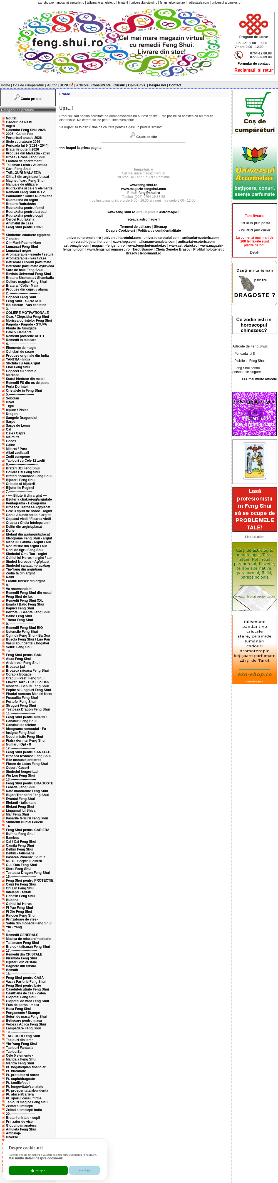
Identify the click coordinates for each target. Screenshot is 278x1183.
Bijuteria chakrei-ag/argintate (29, 499)
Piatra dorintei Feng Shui (25, 740)
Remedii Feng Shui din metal (28, 593)
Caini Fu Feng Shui (21, 884)
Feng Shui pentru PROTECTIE (29, 880)
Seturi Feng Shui (19, 647)
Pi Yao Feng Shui (19, 908)
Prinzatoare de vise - (22, 919)
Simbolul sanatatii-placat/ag (28, 565)
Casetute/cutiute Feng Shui (27, 989)
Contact (175, 85)
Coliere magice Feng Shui (26, 282)
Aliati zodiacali (17, 453)
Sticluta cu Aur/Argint (23, 363)
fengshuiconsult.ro (172, 2)
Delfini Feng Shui (19, 849)
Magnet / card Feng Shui (25, 180)
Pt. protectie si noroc (22, 1075)
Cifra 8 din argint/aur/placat (27, 177)
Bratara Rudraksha (21, 204)
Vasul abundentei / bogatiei (27, 643)
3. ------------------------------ (24, 309)
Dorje (10, 530)
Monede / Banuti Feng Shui (27, 686)
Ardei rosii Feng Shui (22, 663)
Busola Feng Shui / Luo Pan (28, 639)
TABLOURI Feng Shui (23, 1036)
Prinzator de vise (19, 1122)
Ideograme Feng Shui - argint (29, 538)
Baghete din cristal (21, 966)
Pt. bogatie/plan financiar (26, 1067)
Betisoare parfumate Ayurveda (30, 266)
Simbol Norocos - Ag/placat (27, 562)
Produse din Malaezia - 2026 (28, 153)
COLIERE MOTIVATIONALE (27, 313)
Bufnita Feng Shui (20, 834)
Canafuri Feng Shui (21, 721)
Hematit (12, 970)
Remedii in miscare (21, 340)
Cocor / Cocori (17, 768)
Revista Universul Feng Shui (28, 274)
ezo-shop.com (124, 242)
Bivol (10, 402)
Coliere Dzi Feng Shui (23, 472)
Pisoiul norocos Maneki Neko (29, 694)
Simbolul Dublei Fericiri (24, 822)
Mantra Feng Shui (20, 1063)
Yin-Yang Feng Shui (21, 1044)
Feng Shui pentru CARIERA (27, 830)
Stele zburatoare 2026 (23, 142)
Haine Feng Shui (19, 616)
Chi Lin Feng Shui (20, 888)
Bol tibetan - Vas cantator (26, 305)
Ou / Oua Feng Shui (21, 865)
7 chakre (12, 239)
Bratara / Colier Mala (22, 285)
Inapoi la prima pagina (83, 148)
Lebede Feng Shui (20, 787)
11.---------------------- (20, 713)
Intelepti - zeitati (18, 892)
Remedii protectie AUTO (25, 336)
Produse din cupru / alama (27, 289)
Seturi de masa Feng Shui (26, 1017)
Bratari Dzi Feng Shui (22, 468)
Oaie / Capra (15, 433)
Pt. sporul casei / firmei (24, 1098)
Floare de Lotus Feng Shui (27, 764)
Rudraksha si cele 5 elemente (29, 188)
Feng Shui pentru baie (23, 985)
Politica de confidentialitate (159, 230)
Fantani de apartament (23, 161)
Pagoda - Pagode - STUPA (26, 324)
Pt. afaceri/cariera (20, 1094)
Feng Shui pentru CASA (25, 978)
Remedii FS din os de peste (27, 383)
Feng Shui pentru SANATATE (29, 752)
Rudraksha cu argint (22, 200)
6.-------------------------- (22, 464)
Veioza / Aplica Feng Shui (26, 1024)
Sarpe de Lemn (18, 425)
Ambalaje (13, 1133)
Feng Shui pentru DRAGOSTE (29, 783)
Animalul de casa (19, 223)
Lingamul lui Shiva (20, 810)
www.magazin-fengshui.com (143, 189)
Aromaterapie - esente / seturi (29, 254)
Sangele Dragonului (21, 418)
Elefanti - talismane (21, 803)
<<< (62, 148)
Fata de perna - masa (22, 1005)
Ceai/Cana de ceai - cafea (26, 993)
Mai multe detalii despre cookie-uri (36, 1158)
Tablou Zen (14, 1052)
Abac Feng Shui (18, 659)
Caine (10, 445)
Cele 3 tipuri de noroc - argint (29, 511)
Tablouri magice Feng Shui (27, 1102)
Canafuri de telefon (21, 725)
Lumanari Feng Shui (22, 247)
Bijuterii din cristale (21, 962)
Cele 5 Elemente (18, 332)
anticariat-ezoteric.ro (70, 2)
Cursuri (119, 85)
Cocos (11, 441)
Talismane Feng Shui (22, 943)
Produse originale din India (27, 355)
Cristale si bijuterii (20, 484)
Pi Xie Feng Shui (19, 912)
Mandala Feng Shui (21, 1059)
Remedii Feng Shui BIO (24, 628)
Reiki (10, 577)
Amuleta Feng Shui (21, 1129)
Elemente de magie (21, 348)
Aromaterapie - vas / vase (26, 258)
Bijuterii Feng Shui (20, 480)
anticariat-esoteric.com (196, 242)
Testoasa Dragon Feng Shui (28, 709)
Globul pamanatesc (21, 1125)
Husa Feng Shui (18, 1009)
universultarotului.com (161, 238)
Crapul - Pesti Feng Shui (25, 678)
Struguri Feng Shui (21, 705)
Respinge (84, 1170)
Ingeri (10, 126)
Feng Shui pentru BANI (24, 655)
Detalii (254, 252)
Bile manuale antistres (23, 760)
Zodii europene (18, 457)
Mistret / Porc (16, 449)
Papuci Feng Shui (20, 608)
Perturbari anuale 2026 (24, 138)
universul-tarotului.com (122, 238)
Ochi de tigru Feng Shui (24, 550)
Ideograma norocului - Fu (26, 729)
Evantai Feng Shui (20, 799)
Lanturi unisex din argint (25, 581)
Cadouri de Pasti (19, 122)
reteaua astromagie (141, 219)
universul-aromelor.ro (226, 2)
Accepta (38, 1170)
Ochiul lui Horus (19, 904)
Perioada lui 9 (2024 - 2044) (27, 145)
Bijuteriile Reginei (20, 488)
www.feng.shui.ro (143, 185)
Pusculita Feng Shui (22, 698)
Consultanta (101, 85)
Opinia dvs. (137, 85)
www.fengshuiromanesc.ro (108, 249)
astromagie (168, 212)
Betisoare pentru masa (24, 1020)
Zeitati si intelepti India (24, 1110)
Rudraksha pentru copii (24, 215)
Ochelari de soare (20, 352)
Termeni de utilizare (136, 227)
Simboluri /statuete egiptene (28, 235)
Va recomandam (18, 589)
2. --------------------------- (22, 293)
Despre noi (157, 85)
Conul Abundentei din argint (28, 515)
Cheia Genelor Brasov (173, 249)
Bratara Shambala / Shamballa (30, 278)
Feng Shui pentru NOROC (26, 717)
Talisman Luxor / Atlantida (26, 165)
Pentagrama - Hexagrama (26, 503)
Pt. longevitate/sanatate (24, 1087)
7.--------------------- (19, 492)
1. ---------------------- (20, 231)
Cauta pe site (31, 99)
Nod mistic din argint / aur (26, 546)
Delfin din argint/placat (24, 527)
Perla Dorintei (17, 387)
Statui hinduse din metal (25, 379)
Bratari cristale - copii (23, 1118)
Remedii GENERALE (22, 935)
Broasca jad (15, 667)
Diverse (12, 1137)
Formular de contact (254, 64)
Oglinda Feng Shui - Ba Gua (28, 635)
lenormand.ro (150, 253)
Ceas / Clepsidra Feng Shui (27, 317)
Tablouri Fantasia (19, 1048)
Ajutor (52, 85)
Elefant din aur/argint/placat (28, 534)
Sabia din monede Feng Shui (28, 923)
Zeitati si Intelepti (19, 1106)
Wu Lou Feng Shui (20, 775)
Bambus (12, 838)
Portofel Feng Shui (21, 702)
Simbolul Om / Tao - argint (26, 554)
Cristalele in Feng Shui (24, 390)
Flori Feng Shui (18, 367)
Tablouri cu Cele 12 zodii (25, 460)
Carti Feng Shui (18, 169)
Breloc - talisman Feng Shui (28, 947)
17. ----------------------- (21, 950)
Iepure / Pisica (17, 410)
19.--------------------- (20, 1032)
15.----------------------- (21, 877)
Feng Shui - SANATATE (24, 301)
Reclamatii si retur (253, 70)
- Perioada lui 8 (243, 354)
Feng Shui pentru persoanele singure (246, 370)
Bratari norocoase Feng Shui (28, 476)
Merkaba (12, 375)
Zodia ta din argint (20, 573)
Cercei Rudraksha (20, 219)
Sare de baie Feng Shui (24, 270)
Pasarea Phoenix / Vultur (25, 857)
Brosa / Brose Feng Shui (25, 157)
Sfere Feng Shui (18, 869)
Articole (82, 85)
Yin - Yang (14, 927)
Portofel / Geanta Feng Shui (27, 612)
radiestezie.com (198, 2)
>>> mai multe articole (259, 379)
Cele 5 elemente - (19, 1055)
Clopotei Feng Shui (21, 997)
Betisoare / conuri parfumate (28, 262)
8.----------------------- (20, 585)
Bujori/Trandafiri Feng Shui (27, 795)
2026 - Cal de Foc (19, 134)
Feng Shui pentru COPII (24, 227)
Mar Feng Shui (17, 814)
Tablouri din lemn (19, 1040)
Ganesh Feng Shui (20, 896)
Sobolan (12, 398)
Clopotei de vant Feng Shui (27, 1001)
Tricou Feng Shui (19, 620)
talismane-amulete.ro (101, 2)
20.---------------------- (20, 1114)
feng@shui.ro (149, 193)
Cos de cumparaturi (28, 85)
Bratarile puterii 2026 (22, 149)
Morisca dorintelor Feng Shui (29, 320)
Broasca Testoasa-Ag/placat (28, 507)
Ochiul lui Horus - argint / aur (29, 558)
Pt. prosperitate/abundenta (27, 1090)
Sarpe (10, 422)
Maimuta (12, 437)
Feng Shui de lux (19, 597)
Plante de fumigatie (21, 328)
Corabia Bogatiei (19, 674)
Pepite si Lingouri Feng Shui (28, 690)
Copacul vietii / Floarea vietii (28, 519)
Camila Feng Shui (20, 845)
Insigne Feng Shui (20, 733)
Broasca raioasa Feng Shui (27, 670)
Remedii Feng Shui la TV (25, 192)
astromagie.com (76, 245)
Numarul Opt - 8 (18, 744)
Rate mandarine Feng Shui (27, 791)
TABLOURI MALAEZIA (23, 173)
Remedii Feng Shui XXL (24, 600)
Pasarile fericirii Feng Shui (27, 818)
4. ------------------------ (21, 344)
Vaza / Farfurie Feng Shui (26, 982)
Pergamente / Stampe (23, 1013)
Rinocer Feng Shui (20, 915)
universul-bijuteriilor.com (90, 242)
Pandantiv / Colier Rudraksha (29, 196)
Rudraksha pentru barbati (26, 212)
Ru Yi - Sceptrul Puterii (24, 861)
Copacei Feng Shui (21, 297)
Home (5, 85)
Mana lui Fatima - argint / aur (28, 542)
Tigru (10, 406)
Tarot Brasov (142, 249)
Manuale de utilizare (22, 184)
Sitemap (160, 227)
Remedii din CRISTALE (24, 954)
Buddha (12, 900)
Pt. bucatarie (16, 1071)
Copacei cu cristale (21, 371)
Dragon (12, 414)
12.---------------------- (20, 748)
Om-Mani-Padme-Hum (23, 243)
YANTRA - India (18, 359)
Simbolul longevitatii (22, 772)
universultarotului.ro (144, 2)
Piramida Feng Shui (21, 958)
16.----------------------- (21, 931)
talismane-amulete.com (156, 242)
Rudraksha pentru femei (25, 208)
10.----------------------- (21, 651)
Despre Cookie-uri (120, 230)
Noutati (11, 118)
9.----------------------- (20, 624)
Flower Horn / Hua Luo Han (27, 682)
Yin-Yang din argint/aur (24, 569)
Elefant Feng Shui (20, 807)
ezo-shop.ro (46, 2)
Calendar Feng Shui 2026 (26, 130)
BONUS (66, 85)
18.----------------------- (21, 974)
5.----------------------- (20, 394)
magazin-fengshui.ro (108, 245)
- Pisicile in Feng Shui (248, 361)
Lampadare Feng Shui (23, 1028)
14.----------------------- (21, 826)
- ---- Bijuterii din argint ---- (26, 495)
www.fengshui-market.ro (147, 245)
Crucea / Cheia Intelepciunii (27, 523)
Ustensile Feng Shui (22, 632)
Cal (8, 429)
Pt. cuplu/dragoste (20, 1079)
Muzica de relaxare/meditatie (28, 939)
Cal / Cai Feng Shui (21, 842)
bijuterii (123, 2)
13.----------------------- (21, 779)
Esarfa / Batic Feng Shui (25, 604)
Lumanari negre (18, 250)
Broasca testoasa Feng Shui (28, 756)
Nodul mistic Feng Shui (24, 737)
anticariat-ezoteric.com (200, 238)
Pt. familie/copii (18, 1083)
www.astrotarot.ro (183, 245)
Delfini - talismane (20, 853)
